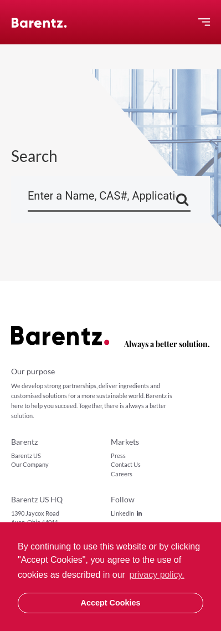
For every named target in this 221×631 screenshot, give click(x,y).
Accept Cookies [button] (111, 602)
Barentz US (26, 455)
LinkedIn (126, 513)
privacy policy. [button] (157, 574)
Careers (121, 473)
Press (118, 455)
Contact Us (126, 464)
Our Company (30, 464)
